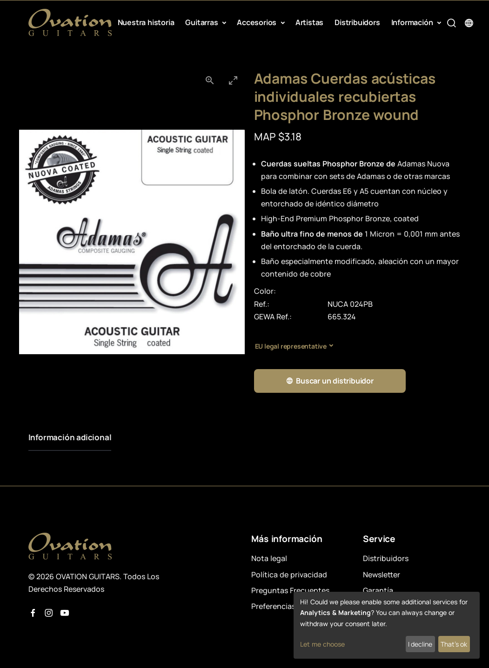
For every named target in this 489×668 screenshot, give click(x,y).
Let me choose (322, 644)
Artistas (309, 22)
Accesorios (257, 22)
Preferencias (273, 606)
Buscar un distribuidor (329, 381)
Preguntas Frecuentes (290, 590)
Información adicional (70, 437)
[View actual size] (209, 80)
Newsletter (381, 574)
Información (413, 22)
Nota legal (269, 558)
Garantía (378, 590)
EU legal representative (291, 346)
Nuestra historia (146, 22)
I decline (420, 644)
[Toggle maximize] (233, 80)
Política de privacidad (289, 574)
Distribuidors (357, 22)
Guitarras (202, 22)
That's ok (454, 644)
